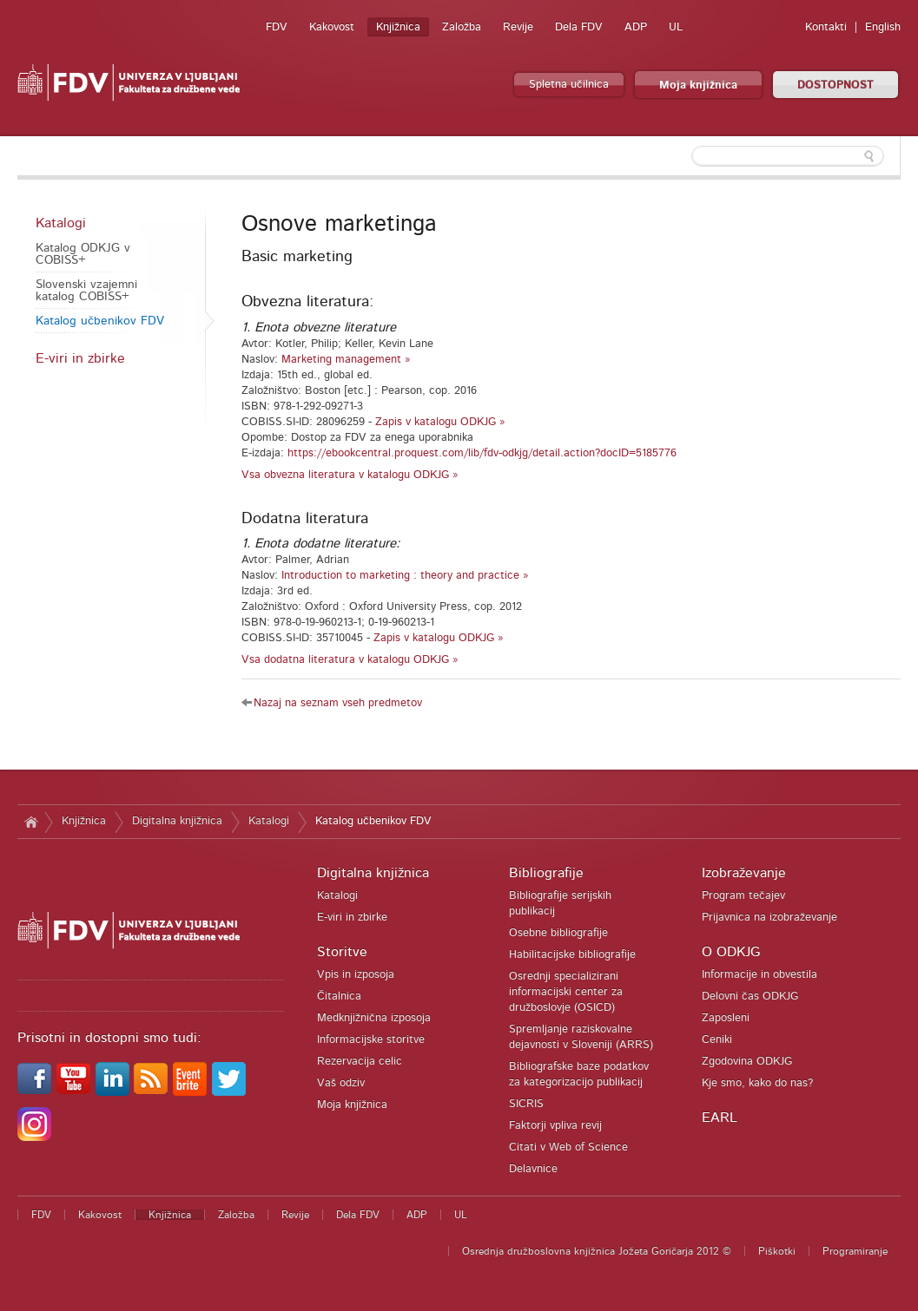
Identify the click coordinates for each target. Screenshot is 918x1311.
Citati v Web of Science (568, 1147)
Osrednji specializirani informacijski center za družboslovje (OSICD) (566, 992)
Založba (461, 27)
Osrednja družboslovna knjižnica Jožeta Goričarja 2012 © (596, 1251)
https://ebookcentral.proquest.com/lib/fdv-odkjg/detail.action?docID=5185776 (482, 453)
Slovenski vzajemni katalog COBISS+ (86, 291)
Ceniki (717, 1040)
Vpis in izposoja (355, 974)
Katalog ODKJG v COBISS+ (83, 254)
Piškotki (777, 1251)
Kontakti (826, 27)
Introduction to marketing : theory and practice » (405, 575)
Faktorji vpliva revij (555, 1125)
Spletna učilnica (569, 84)
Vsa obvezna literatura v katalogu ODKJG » (350, 475)
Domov (30, 821)
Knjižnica (398, 27)
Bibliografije (546, 873)
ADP (635, 27)
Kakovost (331, 27)
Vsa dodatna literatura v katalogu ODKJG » (350, 659)
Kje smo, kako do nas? (757, 1083)
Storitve (342, 952)
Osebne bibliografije (558, 933)
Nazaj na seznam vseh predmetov (338, 703)
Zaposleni (726, 1018)
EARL (719, 1117)
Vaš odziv (341, 1083)
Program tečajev (743, 895)
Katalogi (61, 223)
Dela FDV (579, 27)
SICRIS (526, 1104)
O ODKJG (731, 952)
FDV (276, 27)
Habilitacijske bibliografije (572, 954)
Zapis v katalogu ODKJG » (440, 422)
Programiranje (855, 1251)
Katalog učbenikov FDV (100, 321)
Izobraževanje (744, 873)
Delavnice (533, 1169)
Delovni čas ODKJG (750, 996)
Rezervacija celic (359, 1061)
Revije (518, 27)
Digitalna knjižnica (177, 821)
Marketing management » (346, 359)
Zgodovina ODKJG (747, 1061)
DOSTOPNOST (835, 85)
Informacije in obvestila (759, 974)
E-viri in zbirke (80, 358)
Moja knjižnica (698, 85)
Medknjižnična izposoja (374, 1018)
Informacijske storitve (371, 1040)
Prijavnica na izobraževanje (769, 917)
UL (676, 27)
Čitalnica (339, 996)
